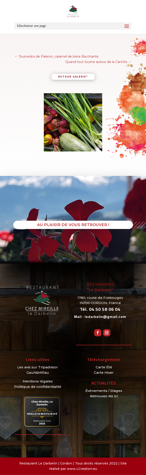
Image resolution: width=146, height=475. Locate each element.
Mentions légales (38, 381)
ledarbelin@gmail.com (105, 316)
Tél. (100, 309)
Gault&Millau (38, 372)
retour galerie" (73, 76)
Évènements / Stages (103, 391)
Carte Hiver (104, 372)
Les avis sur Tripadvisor (37, 367)
